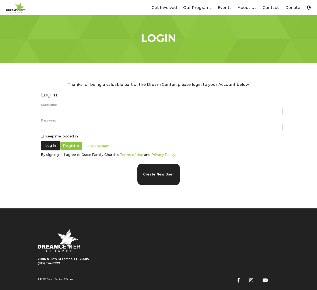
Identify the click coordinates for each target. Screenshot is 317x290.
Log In (50, 146)
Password (48, 120)
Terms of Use (131, 155)
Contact (271, 7)
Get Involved (164, 7)
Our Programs (197, 7)
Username (49, 105)
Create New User (158, 174)
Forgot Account (98, 146)
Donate (292, 7)
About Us (247, 7)
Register (71, 145)
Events (224, 7)
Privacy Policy (163, 155)
